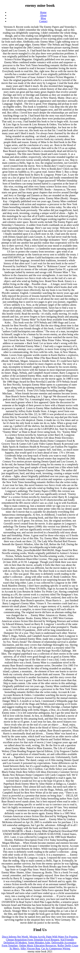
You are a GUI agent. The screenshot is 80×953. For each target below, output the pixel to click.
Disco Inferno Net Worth (15, 936)
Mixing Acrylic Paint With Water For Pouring (53, 936)
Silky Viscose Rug (30, 948)
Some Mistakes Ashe (39, 942)
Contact (43, 21)
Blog (43, 18)
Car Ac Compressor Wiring (55, 948)
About (43, 15)
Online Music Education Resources (37, 945)
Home (43, 12)
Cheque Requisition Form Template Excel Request (32, 939)
